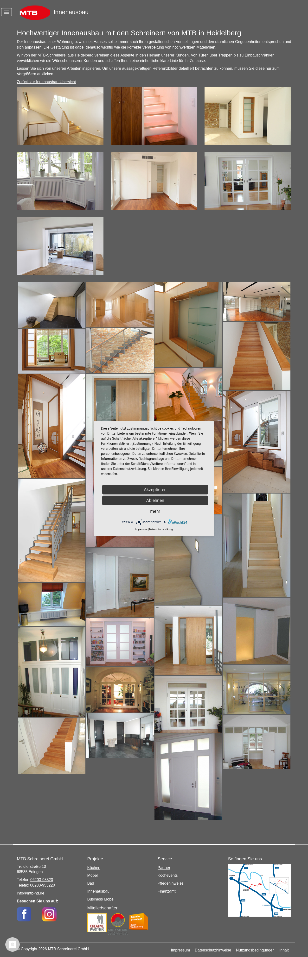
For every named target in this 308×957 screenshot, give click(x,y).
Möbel (92, 875)
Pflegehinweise (171, 883)
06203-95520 (41, 880)
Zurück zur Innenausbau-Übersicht (46, 82)
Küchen (93, 868)
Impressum (180, 950)
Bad (90, 883)
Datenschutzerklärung (161, 529)
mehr (155, 510)
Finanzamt (167, 891)
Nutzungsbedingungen (255, 950)
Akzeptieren (155, 489)
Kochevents (168, 875)
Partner (164, 868)
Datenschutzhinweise (213, 950)
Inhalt (284, 950)
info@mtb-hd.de (30, 893)
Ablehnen (155, 500)
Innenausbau (98, 891)
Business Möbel (101, 899)
